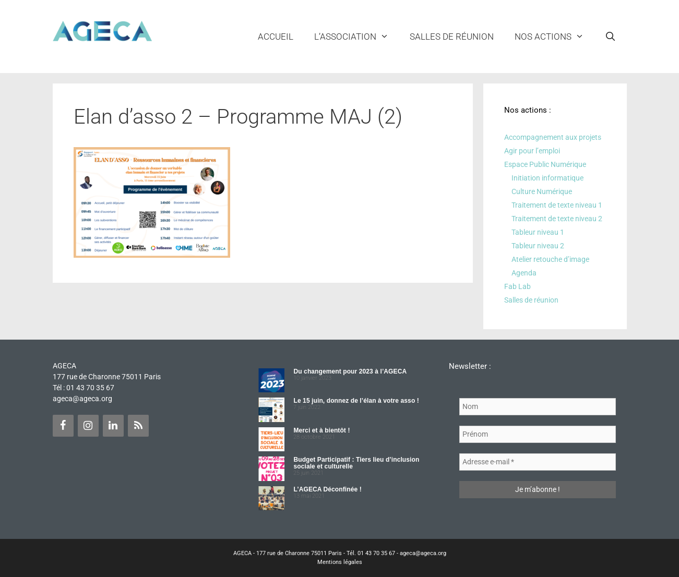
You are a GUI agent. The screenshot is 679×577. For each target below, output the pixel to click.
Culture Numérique (541, 191)
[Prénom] (537, 434)
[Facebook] (63, 426)
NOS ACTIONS (554, 36)
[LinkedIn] (113, 426)
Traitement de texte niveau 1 (556, 205)
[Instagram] (88, 426)
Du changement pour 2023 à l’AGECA (350, 371)
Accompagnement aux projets (552, 137)
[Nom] (537, 406)
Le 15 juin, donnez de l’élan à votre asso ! (356, 400)
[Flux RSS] (138, 426)
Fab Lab (517, 286)
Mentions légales (339, 562)
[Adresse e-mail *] (537, 462)
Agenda (524, 273)
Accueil (275, 36)
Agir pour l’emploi (532, 151)
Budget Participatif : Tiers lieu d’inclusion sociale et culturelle (356, 463)
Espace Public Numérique (545, 164)
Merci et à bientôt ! (321, 430)
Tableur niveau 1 (537, 232)
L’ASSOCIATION (356, 36)
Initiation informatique (547, 178)
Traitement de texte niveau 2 (556, 218)
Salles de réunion (452, 36)
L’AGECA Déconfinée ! (327, 489)
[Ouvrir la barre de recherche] (610, 36)
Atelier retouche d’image (550, 259)
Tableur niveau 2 (537, 246)
